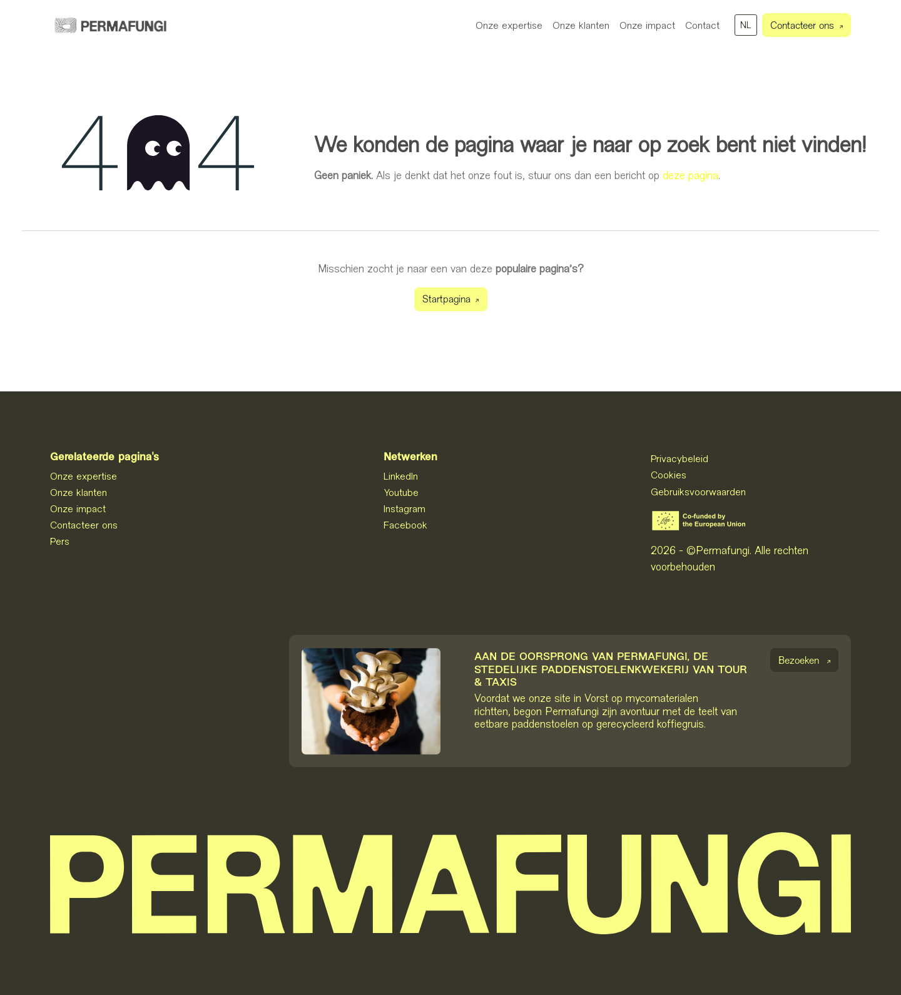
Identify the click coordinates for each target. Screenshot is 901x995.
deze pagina (690, 175)
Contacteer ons (802, 26)
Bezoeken (798, 661)
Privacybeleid (679, 458)
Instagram (404, 508)
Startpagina (446, 300)
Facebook (405, 525)
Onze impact (78, 508)
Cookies (668, 475)
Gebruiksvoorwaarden (698, 491)
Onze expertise (83, 476)
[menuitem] (509, 25)
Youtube (401, 492)
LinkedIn (401, 476)
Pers (59, 541)
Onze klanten (78, 492)
